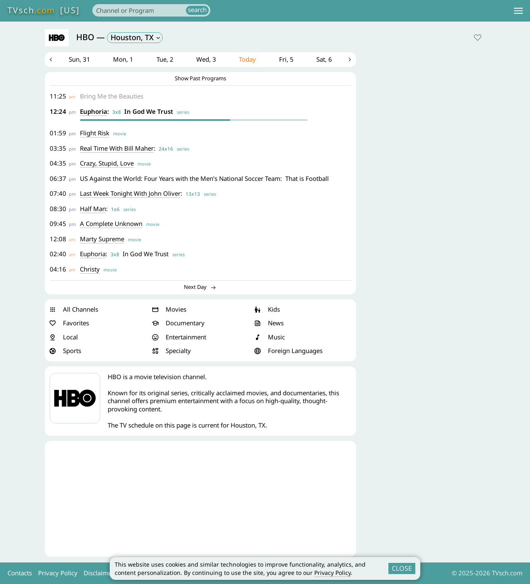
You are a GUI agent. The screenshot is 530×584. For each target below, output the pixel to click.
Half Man (93, 208)
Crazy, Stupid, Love (107, 163)
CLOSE (402, 568)
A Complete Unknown (111, 223)
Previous (51, 59)
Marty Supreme (102, 239)
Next (350, 59)
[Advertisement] (200, 499)
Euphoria (93, 111)
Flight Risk (94, 133)
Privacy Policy (332, 573)
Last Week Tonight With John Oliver (130, 193)
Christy (90, 269)
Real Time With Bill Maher (117, 148)
